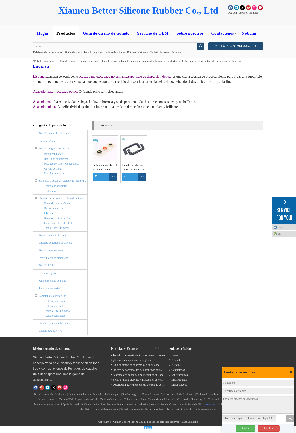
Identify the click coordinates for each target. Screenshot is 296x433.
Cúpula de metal (53, 168)
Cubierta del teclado (135, 399)
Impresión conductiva (56, 158)
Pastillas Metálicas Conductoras (61, 163)
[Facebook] (230, 7)
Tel (279, 233)
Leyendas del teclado (86, 399)
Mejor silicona (179, 384)
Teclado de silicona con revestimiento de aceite (133, 167)
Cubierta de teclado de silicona (55, 242)
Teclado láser (51, 191)
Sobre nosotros (190, 33)
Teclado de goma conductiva (54, 148)
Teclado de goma (93, 52)
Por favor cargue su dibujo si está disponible (249, 418)
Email (280, 227)
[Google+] (41, 387)
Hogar (43, 33)
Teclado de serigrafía (55, 185)
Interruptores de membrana (53, 257)
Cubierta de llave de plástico (59, 223)
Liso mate (50, 213)
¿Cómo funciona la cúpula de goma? (133, 360)
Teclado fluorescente (55, 301)
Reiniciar (269, 428)
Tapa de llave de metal (56, 228)
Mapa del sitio (179, 379)
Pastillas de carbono (55, 173)
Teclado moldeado (54, 306)
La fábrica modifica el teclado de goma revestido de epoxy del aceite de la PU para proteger (105, 167)
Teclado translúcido (55, 315)
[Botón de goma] (41, 13)
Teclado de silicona (114, 52)
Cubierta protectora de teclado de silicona (61, 198)
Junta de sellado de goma (52, 280)
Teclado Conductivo (111, 399)
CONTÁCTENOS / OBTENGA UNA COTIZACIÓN (235, 47)
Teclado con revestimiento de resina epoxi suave (139, 355)
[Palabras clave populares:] (200, 46)
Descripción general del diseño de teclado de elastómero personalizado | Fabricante (158, 384)
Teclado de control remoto (53, 235)
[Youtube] (248, 7)
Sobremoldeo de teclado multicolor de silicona (138, 374)
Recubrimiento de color (57, 218)
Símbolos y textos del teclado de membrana (62, 180)
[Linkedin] (236, 7)
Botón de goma (73, 52)
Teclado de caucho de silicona (55, 133)
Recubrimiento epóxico (57, 203)
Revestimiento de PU (55, 208)
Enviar (245, 428)
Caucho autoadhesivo (50, 330)
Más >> (159, 348)
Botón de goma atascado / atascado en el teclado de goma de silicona (150, 379)
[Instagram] (254, 7)
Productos (65, 33)
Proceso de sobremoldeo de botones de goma (137, 369)
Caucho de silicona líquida (53, 323)
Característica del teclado (52, 295)
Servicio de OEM (152, 33)
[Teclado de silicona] (231, 350)
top (290, 418)
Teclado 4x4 (177, 52)
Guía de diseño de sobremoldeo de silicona (136, 365)
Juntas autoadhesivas (50, 288)
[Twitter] (242, 7)
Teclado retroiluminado (57, 310)
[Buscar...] (115, 46)
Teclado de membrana (51, 250)
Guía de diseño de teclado (106, 33)
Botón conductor (53, 153)
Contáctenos (222, 33)
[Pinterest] (260, 7)
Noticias (249, 33)
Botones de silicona (138, 52)
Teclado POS (46, 265)
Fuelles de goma (48, 273)
